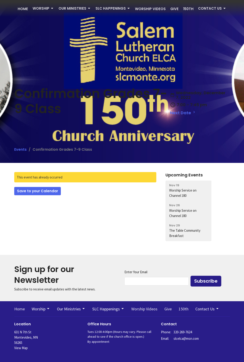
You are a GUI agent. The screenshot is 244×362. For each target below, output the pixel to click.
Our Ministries (75, 8)
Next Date (183, 113)
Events (20, 149)
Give (174, 8)
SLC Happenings (112, 8)
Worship (43, 8)
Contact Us (212, 8)
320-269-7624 (183, 332)
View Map (21, 348)
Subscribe (206, 281)
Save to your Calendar (37, 191)
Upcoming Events (184, 175)
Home (23, 8)
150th (188, 8)
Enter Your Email (135, 272)
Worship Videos (150, 8)
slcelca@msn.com (186, 338)
